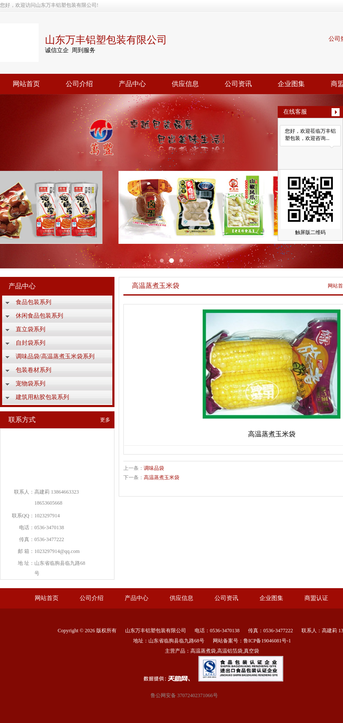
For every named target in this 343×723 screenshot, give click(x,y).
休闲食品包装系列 (39, 316)
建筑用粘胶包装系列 (42, 397)
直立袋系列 (30, 329)
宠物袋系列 (30, 383)
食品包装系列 (33, 302)
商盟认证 (316, 598)
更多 (105, 420)
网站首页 (26, 83)
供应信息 (185, 83)
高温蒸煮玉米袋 (161, 477)
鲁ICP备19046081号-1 (267, 641)
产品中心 (132, 83)
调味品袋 (154, 468)
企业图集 (291, 83)
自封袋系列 (30, 343)
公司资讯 (238, 83)
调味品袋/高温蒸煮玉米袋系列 (55, 356)
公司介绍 (79, 83)
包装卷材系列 (33, 370)
